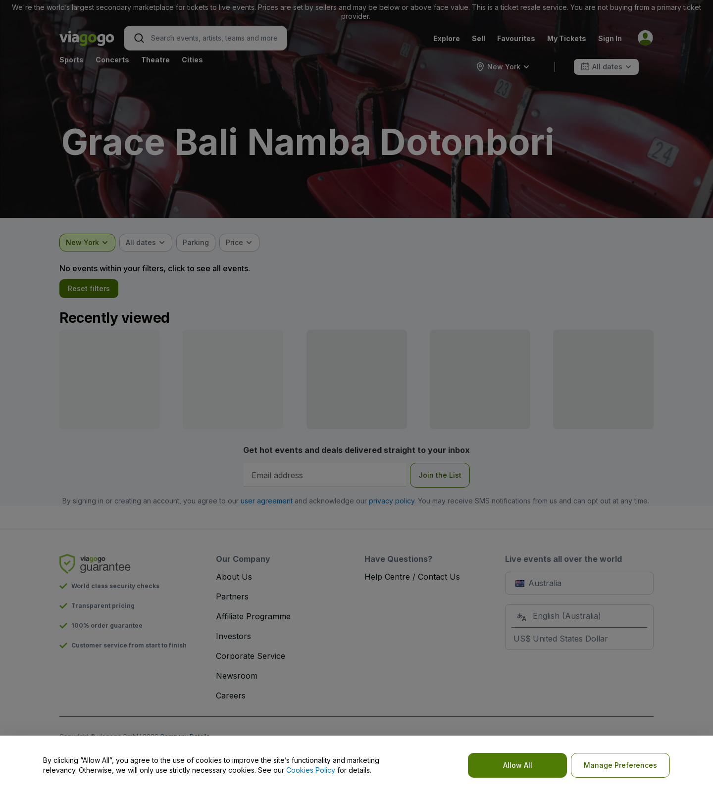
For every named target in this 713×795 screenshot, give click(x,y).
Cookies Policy (310, 770)
